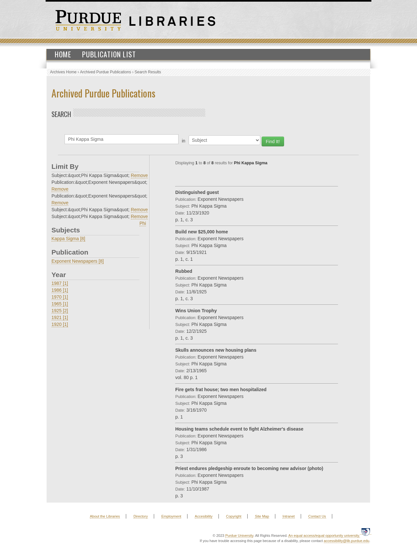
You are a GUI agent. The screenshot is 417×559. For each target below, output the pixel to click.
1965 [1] (59, 303)
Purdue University (239, 535)
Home (63, 54)
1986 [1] (59, 290)
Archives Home (63, 72)
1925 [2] (59, 310)
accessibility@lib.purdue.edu (346, 541)
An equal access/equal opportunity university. (324, 535)
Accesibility (203, 516)
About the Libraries (105, 516)
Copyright (233, 516)
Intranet (288, 516)
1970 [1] (59, 297)
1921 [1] (59, 317)
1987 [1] (59, 283)
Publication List (109, 54)
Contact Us (317, 516)
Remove (139, 175)
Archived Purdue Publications (105, 72)
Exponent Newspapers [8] (77, 261)
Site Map (262, 516)
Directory (141, 516)
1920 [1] (59, 324)
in (183, 140)
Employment (171, 516)
